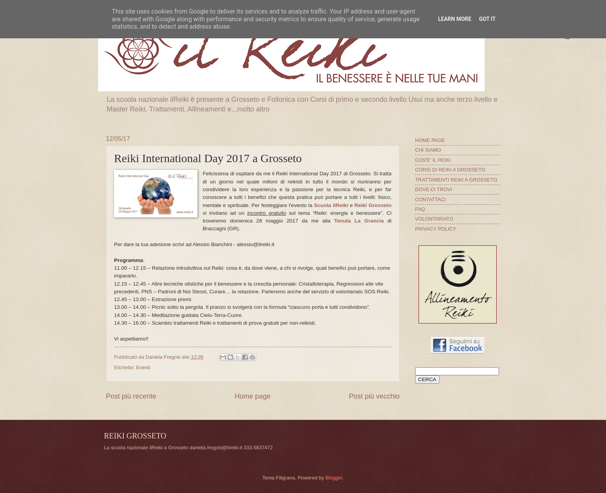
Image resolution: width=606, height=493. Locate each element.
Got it (487, 19)
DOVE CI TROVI (433, 189)
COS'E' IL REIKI (433, 160)
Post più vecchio (374, 396)
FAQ (420, 209)
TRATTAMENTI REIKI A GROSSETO (456, 180)
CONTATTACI (430, 199)
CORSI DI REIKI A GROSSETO (450, 170)
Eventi (143, 367)
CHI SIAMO (428, 150)
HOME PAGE (430, 140)
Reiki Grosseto (373, 205)
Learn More (454, 19)
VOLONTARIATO (434, 219)
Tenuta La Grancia (358, 221)
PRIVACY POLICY (435, 229)
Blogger (333, 478)
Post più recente (131, 396)
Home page (253, 396)
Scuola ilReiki (331, 205)
